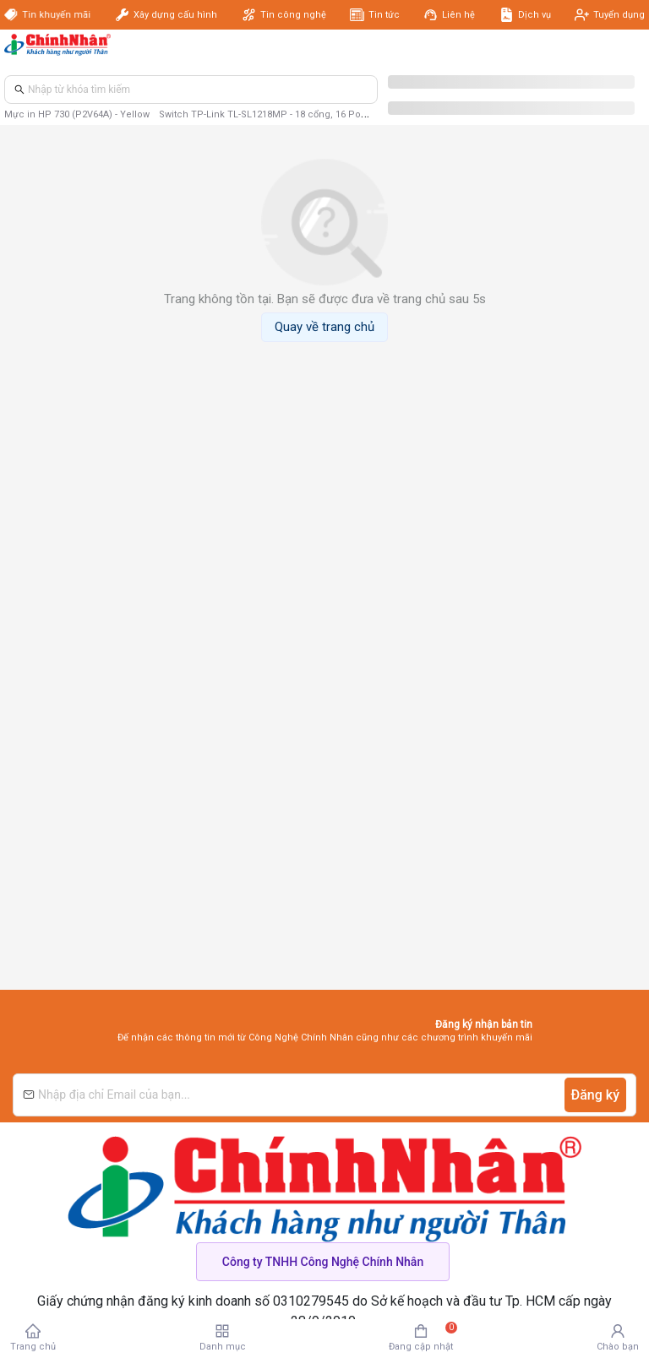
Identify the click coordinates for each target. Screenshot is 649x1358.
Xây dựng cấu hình (175, 14)
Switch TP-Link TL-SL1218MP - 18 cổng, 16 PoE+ (265, 114)
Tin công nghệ (293, 14)
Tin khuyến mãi (53, 14)
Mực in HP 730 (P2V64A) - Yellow (77, 114)
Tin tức (384, 14)
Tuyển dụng (619, 14)
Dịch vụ (534, 14)
